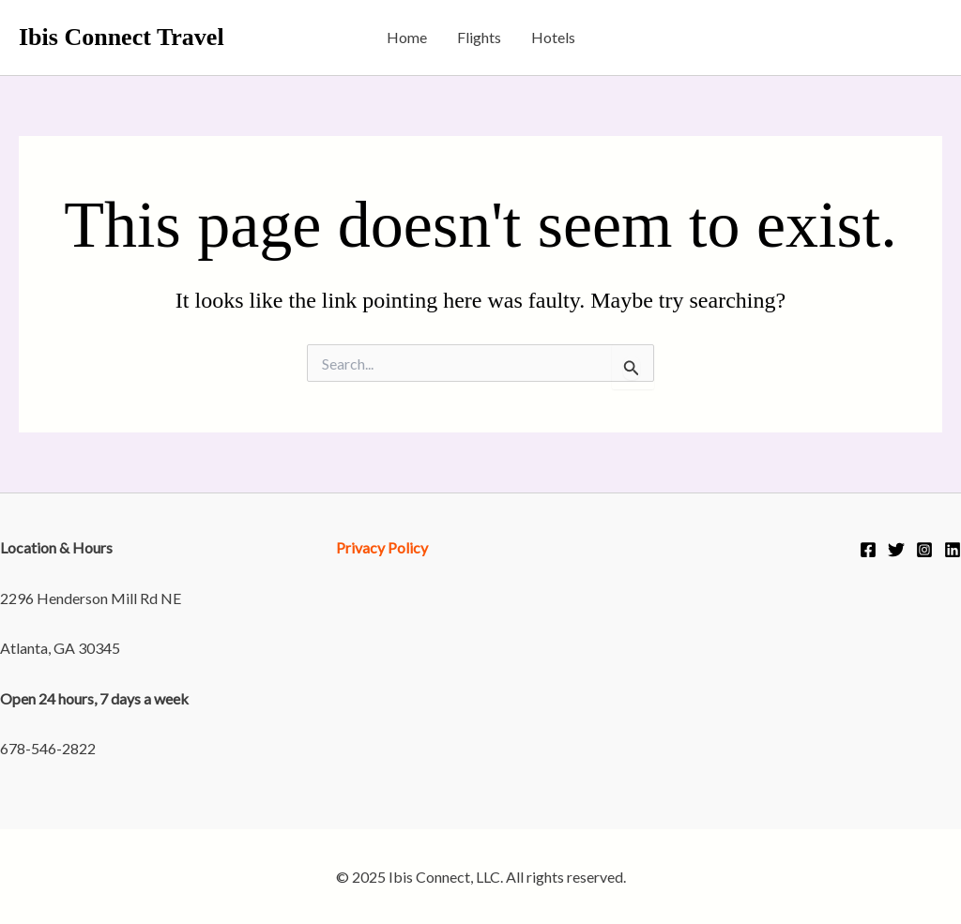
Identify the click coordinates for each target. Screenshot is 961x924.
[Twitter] (896, 549)
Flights (479, 37)
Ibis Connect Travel (121, 37)
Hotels (553, 37)
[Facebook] (868, 549)
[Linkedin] (952, 549)
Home (407, 37)
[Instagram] (924, 549)
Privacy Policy (382, 547)
